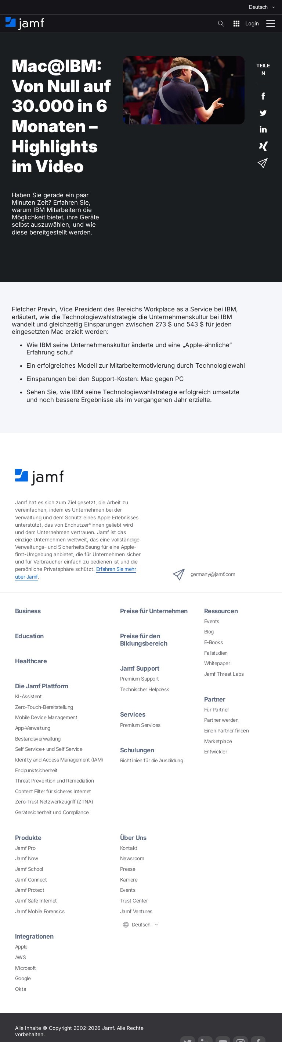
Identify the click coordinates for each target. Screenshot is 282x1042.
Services (132, 714)
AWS (20, 957)
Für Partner (216, 710)
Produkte (28, 837)
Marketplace (218, 741)
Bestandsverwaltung (38, 739)
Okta (20, 989)
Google (22, 978)
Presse (127, 869)
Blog (209, 632)
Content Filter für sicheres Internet (53, 791)
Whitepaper (217, 663)
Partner (214, 699)
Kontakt (128, 848)
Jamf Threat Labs (224, 674)
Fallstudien (216, 653)
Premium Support (139, 679)
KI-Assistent (28, 696)
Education (29, 636)
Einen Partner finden (226, 731)
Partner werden (221, 720)
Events (211, 621)
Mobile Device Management (46, 717)
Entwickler (215, 752)
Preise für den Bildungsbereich (143, 639)
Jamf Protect (29, 890)
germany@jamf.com (204, 574)
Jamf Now (26, 858)
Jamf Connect (31, 880)
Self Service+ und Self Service (49, 749)
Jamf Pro (25, 848)
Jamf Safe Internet (36, 901)
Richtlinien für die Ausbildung (151, 760)
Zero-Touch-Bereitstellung (44, 707)
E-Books (213, 642)
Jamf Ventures (136, 911)
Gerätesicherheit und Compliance (52, 812)
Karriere (128, 880)
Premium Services (140, 725)
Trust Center (134, 901)
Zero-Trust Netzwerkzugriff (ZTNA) (54, 802)
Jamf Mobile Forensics (40, 911)
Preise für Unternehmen (154, 611)
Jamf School (29, 869)
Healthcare (31, 661)
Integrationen (34, 936)
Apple (21, 947)
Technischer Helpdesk (144, 689)
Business (27, 611)
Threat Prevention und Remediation (54, 781)
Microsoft (25, 968)
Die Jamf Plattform (41, 686)
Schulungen (137, 750)
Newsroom (132, 858)
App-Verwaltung (32, 728)
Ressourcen (221, 611)
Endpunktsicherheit (36, 770)
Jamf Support (139, 668)
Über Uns (133, 837)
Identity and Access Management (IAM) (59, 760)
